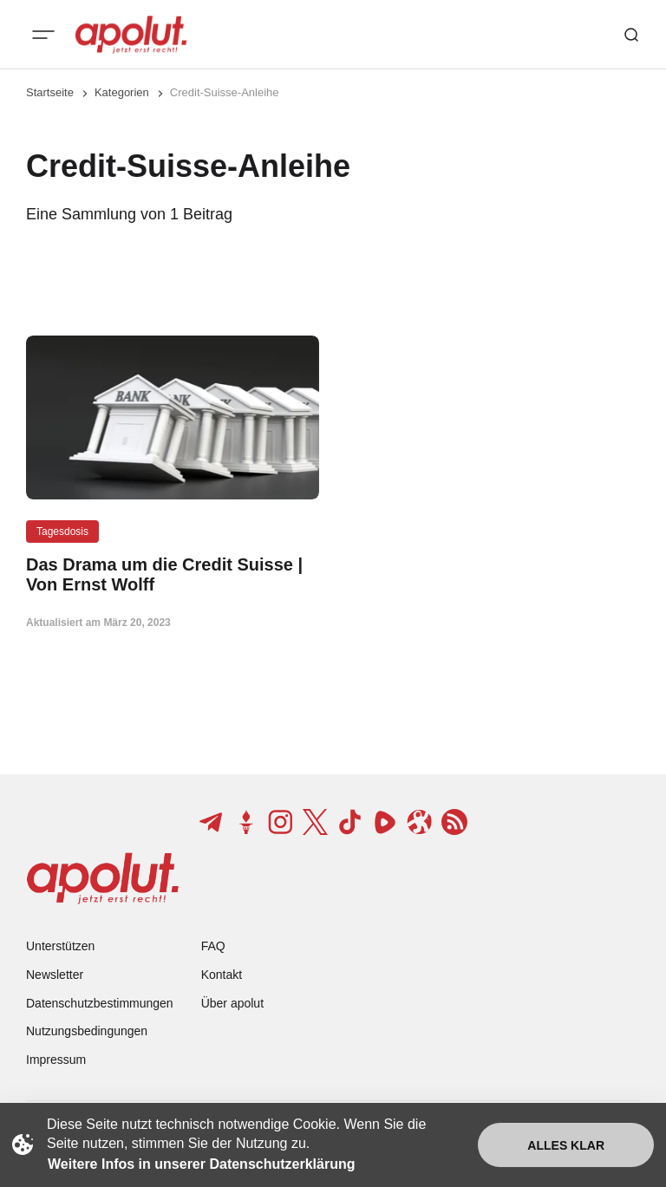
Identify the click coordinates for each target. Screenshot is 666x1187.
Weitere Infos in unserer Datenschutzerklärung (201, 1164)
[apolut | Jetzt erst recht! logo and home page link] (131, 34)
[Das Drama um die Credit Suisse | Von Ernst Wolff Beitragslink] (172, 575)
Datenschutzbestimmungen (99, 1003)
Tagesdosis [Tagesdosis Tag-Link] (62, 531)
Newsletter (54, 975)
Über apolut (232, 1003)
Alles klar (565, 1145)
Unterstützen (60, 946)
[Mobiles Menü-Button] (43, 34)
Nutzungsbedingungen (86, 1031)
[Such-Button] (631, 35)
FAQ (213, 946)
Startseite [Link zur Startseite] (50, 92)
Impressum (56, 1059)
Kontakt (221, 975)
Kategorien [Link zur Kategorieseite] (122, 92)
